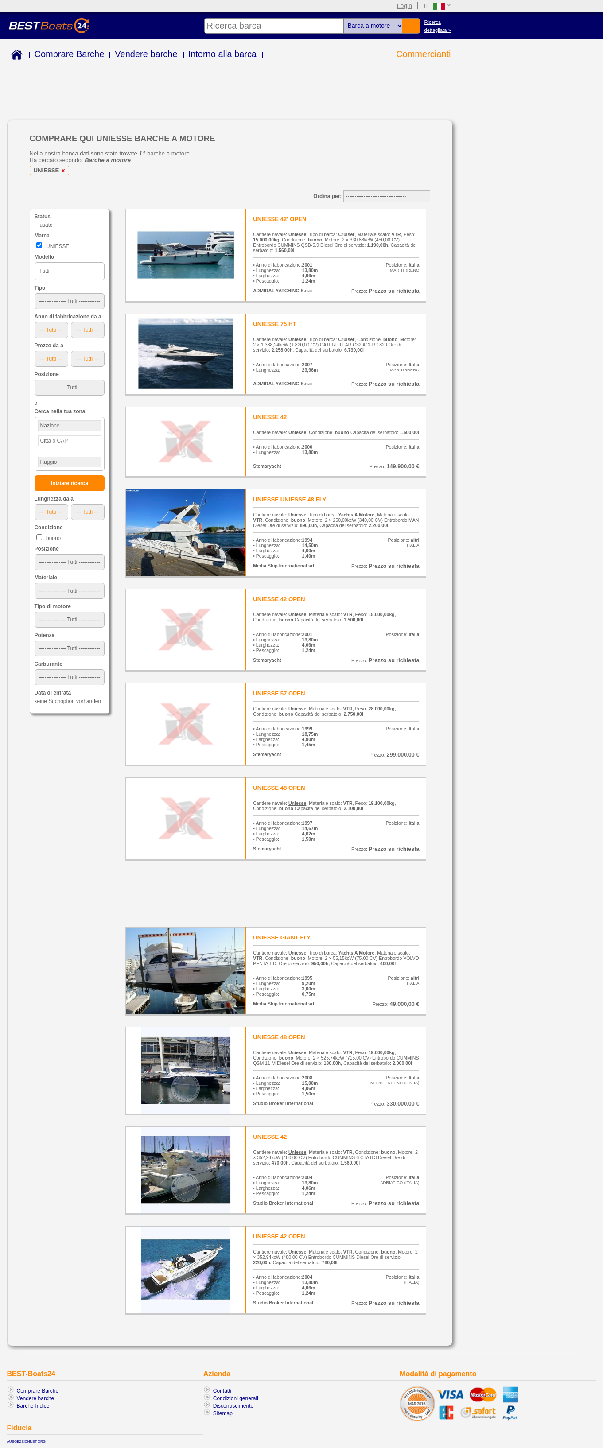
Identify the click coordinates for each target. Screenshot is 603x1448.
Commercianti (423, 54)
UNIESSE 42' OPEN (279, 219)
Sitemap (223, 1413)
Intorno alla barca (222, 54)
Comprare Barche (70, 54)
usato (46, 225)
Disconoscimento (233, 1406)
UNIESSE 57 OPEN (279, 693)
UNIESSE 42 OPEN (279, 599)
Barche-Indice (33, 1406)
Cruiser (346, 234)
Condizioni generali (235, 1398)
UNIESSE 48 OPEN (279, 787)
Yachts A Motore (356, 514)
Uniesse (297, 234)
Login (404, 5)
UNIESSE (51, 170)
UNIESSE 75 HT (274, 324)
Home (14, 56)
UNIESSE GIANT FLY (282, 937)
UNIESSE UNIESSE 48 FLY (289, 499)
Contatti (222, 1391)
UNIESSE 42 (270, 417)
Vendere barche (146, 54)
